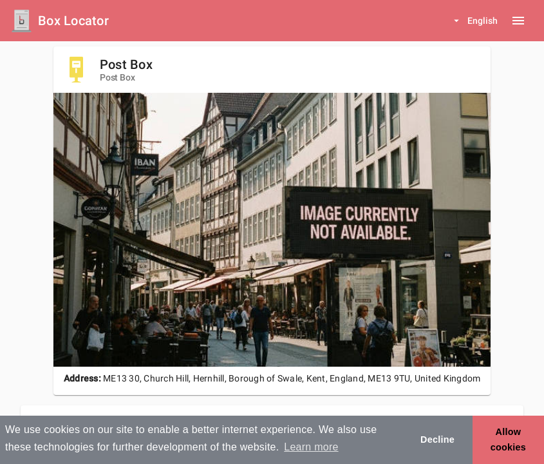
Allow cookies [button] (508, 439)
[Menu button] (518, 20)
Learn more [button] (311, 446)
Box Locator (73, 20)
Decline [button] (437, 439)
